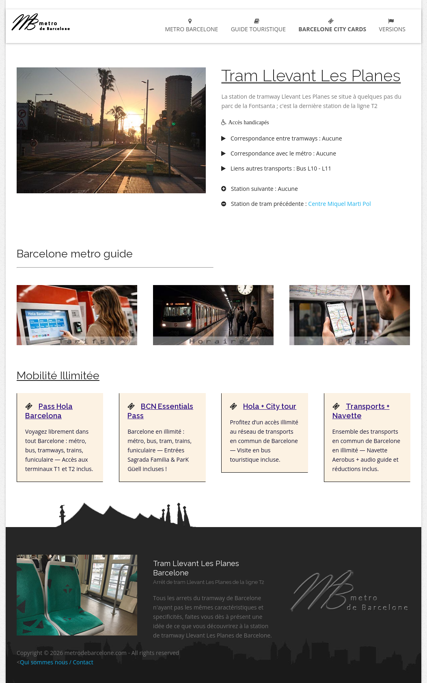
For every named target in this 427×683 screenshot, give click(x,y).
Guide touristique (257, 25)
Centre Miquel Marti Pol (339, 203)
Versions (390, 25)
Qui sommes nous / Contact (56, 662)
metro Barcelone (61, 22)
